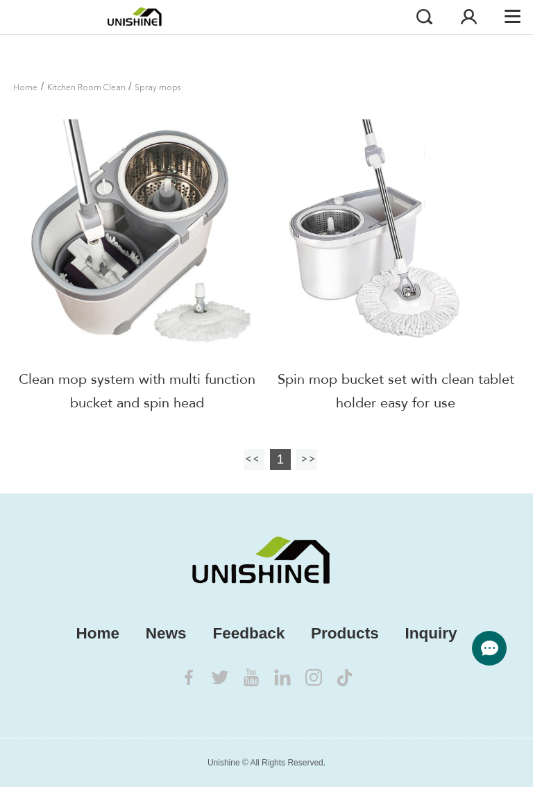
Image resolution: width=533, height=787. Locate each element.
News (166, 633)
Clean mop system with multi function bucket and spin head (137, 391)
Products (345, 633)
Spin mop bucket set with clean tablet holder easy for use (396, 391)
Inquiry (431, 633)
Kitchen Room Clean (86, 88)
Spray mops (157, 88)
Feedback (248, 633)
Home (25, 88)
